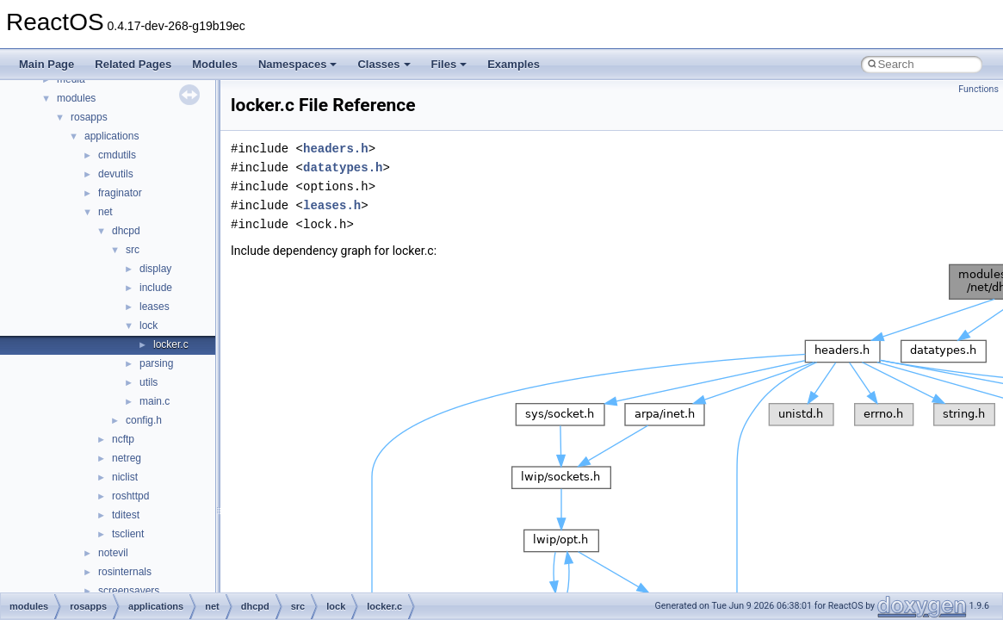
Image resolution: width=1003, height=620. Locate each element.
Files (449, 64)
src (132, 250)
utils (148, 382)
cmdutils (117, 155)
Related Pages (133, 64)
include (155, 288)
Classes (383, 64)
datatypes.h (342, 167)
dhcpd (126, 231)
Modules (215, 64)
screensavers (128, 591)
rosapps (89, 117)
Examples (513, 64)
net (105, 212)
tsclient (128, 534)
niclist (125, 477)
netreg (126, 458)
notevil (113, 553)
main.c (154, 401)
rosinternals (125, 572)
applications (111, 136)
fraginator (120, 193)
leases (154, 307)
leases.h (332, 205)
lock (148, 325)
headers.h (335, 148)
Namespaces (297, 64)
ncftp (123, 439)
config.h (144, 420)
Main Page (46, 64)
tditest (125, 515)
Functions (978, 89)
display (155, 269)
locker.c (171, 344)
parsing (156, 363)
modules (76, 98)
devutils (115, 174)
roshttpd (130, 496)
